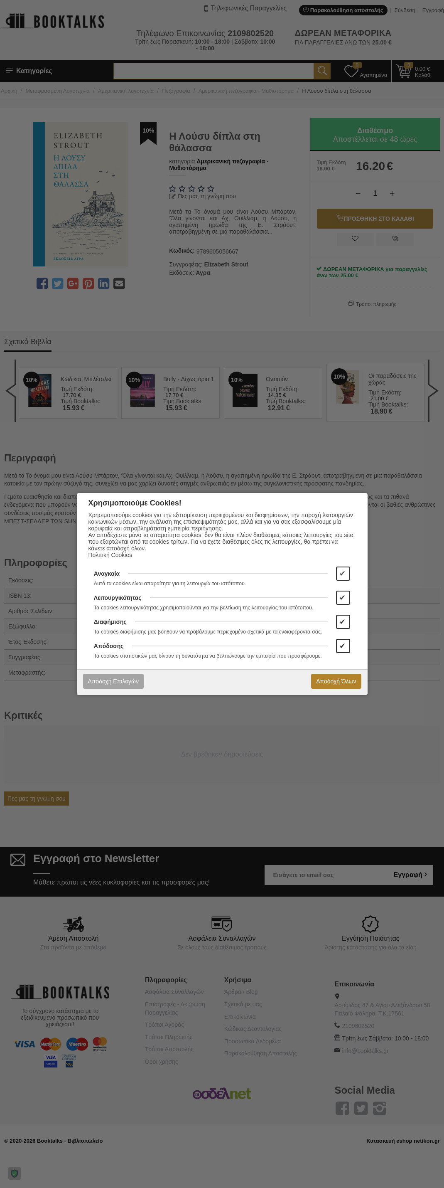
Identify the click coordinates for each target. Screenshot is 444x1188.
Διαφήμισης (110, 622)
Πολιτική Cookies (110, 555)
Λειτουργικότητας (118, 597)
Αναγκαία (107, 573)
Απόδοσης (109, 646)
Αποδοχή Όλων (336, 681)
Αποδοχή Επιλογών (113, 681)
